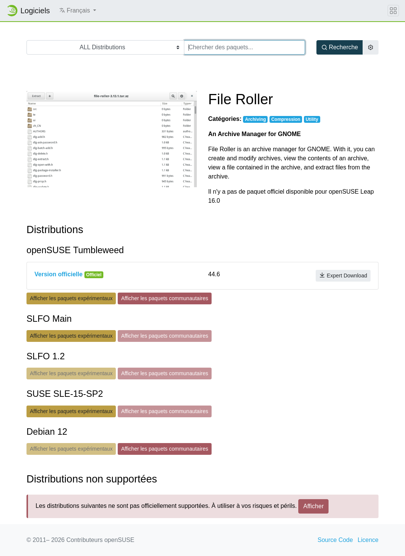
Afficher (313, 506)
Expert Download (343, 275)
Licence (368, 540)
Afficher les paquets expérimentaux (71, 298)
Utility (311, 119)
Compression (286, 119)
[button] (77, 10)
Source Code (335, 540)
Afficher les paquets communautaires (164, 298)
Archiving (255, 119)
